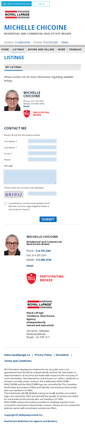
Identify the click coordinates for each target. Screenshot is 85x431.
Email (65, 42)
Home (5, 49)
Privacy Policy (43, 354)
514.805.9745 (22, 42)
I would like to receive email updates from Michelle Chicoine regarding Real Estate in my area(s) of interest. (29, 206)
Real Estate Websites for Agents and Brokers (30, 421)
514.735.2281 (50, 42)
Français (75, 49)
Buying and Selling (41, 49)
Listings (18, 49)
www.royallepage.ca (17, 354)
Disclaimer (62, 354)
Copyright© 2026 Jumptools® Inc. (23, 415)
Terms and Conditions (17, 360)
